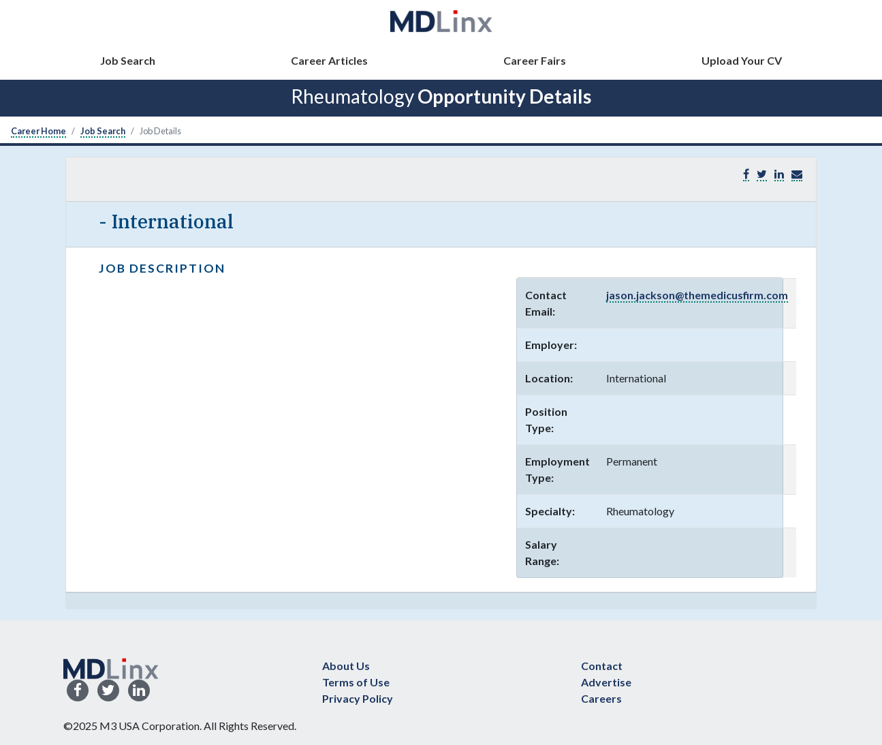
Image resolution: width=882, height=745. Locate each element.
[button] (796, 174)
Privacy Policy (357, 698)
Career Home (38, 130)
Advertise (606, 681)
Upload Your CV (742, 60)
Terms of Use (356, 681)
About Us (346, 665)
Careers (601, 698)
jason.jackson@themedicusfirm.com (697, 294)
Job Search (127, 60)
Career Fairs (534, 60)
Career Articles (329, 60)
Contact (602, 665)
